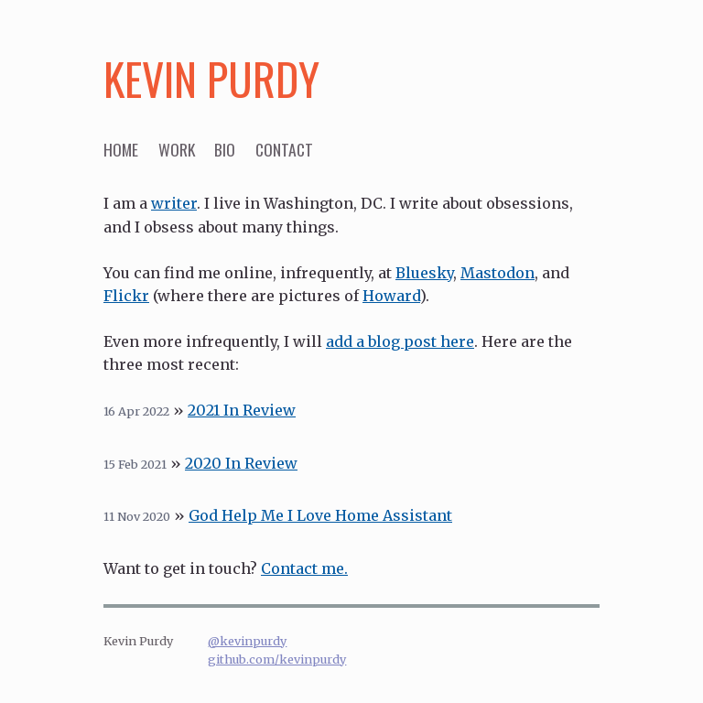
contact (284, 149)
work (176, 149)
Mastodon (497, 273)
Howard (391, 296)
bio (224, 149)
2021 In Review (242, 410)
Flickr (126, 296)
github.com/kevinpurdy (277, 659)
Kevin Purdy (211, 78)
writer (174, 203)
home (120, 149)
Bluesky (424, 273)
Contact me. (304, 568)
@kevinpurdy (247, 640)
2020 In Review (241, 463)
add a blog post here (400, 341)
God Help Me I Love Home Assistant (320, 515)
